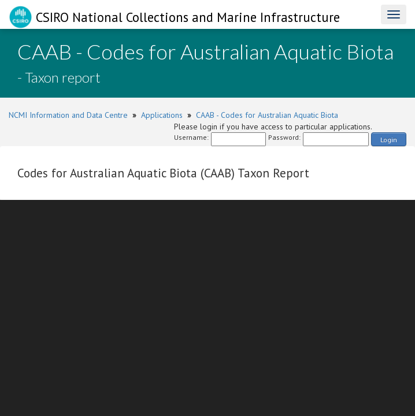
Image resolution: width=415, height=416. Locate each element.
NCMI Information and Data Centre (68, 115)
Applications (162, 115)
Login (388, 139)
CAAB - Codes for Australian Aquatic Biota (267, 115)
